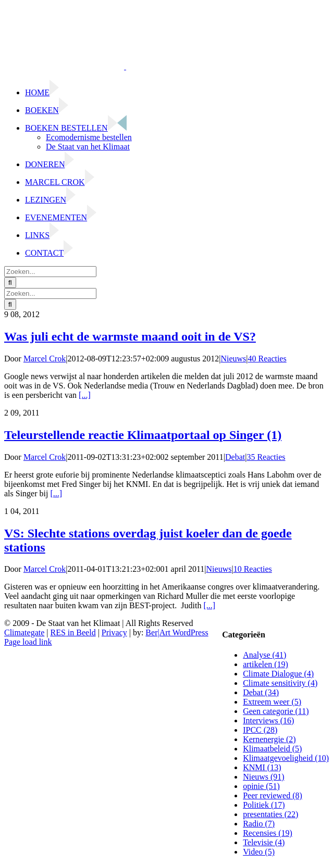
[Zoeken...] (50, 271)
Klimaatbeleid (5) (272, 748)
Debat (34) (261, 692)
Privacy (114, 632)
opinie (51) (261, 786)
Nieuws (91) (264, 776)
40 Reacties (267, 358)
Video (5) (259, 851)
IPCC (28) (260, 729)
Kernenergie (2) (269, 739)
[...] (85, 395)
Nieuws (233, 358)
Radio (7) (259, 823)
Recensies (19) (267, 833)
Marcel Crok (44, 358)
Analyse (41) (264, 654)
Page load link (28, 641)
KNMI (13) (262, 767)
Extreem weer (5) (272, 701)
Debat (235, 457)
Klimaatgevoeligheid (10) (286, 758)
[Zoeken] (10, 282)
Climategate (24, 632)
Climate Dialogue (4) (278, 673)
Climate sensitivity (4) (280, 683)
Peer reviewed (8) (272, 795)
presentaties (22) (270, 814)
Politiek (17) (264, 804)
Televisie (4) (264, 842)
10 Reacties (252, 569)
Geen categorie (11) (276, 711)
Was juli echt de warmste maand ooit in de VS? (130, 336)
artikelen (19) (265, 664)
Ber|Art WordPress (176, 632)
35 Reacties (265, 457)
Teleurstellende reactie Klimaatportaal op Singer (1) (142, 435)
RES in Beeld (73, 632)
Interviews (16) (268, 720)
